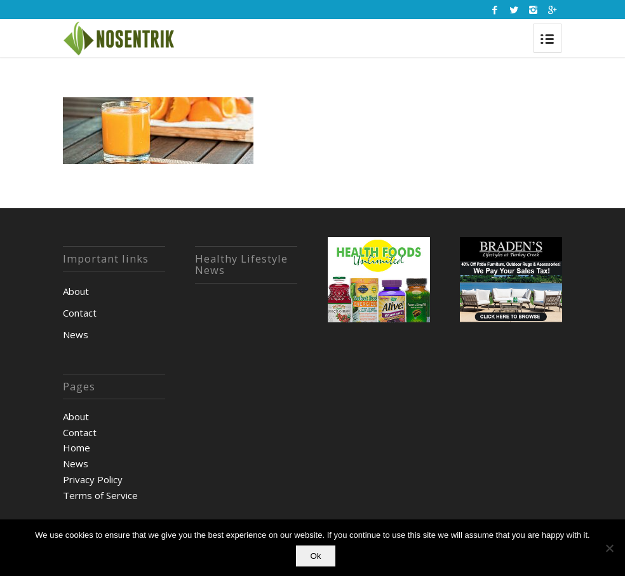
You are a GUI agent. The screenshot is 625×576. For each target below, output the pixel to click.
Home (76, 447)
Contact (80, 312)
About (76, 291)
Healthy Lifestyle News (241, 264)
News (75, 334)
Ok (315, 556)
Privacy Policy (93, 479)
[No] (609, 548)
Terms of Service (100, 495)
